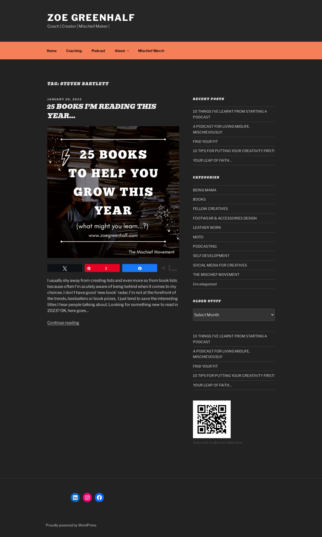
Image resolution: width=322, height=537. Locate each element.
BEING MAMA (204, 190)
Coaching (74, 51)
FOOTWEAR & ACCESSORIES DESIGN (225, 218)
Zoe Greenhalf (91, 17)
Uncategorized (205, 284)
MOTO (198, 237)
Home (52, 51)
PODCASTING (205, 246)
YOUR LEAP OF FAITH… (212, 160)
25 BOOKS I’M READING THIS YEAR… (101, 111)
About (122, 51)
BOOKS (199, 199)
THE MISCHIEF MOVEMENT (216, 274)
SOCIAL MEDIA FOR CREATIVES (220, 265)
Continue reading (63, 322)
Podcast (98, 51)
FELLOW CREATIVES (210, 208)
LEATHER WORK (207, 227)
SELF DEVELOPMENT (211, 255)
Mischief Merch (151, 51)
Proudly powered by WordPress (71, 525)
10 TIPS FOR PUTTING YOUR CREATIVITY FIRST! (233, 151)
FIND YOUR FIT (205, 141)
